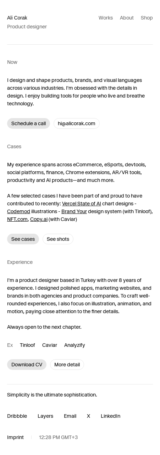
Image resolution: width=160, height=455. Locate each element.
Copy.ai (39, 219)
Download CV (26, 364)
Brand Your (74, 211)
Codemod (18, 211)
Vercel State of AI (81, 203)
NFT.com (17, 219)
